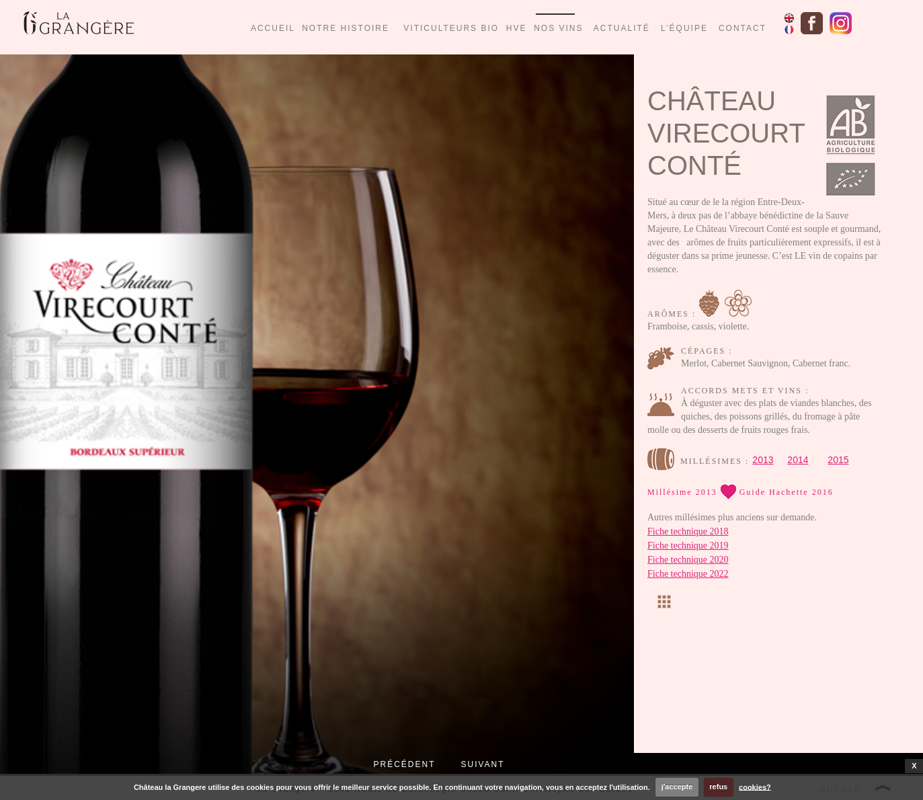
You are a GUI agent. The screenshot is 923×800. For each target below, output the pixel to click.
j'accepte (677, 787)
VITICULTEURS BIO (454, 28)
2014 (797, 459)
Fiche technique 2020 (688, 560)
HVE (516, 28)
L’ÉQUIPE (684, 28)
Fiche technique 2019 (688, 546)
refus (718, 787)
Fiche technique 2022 (688, 574)
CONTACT (742, 28)
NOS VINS (558, 28)
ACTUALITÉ (622, 28)
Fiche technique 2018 (688, 531)
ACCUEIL (273, 28)
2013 (762, 459)
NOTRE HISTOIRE (345, 28)
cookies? (755, 787)
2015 (838, 459)
